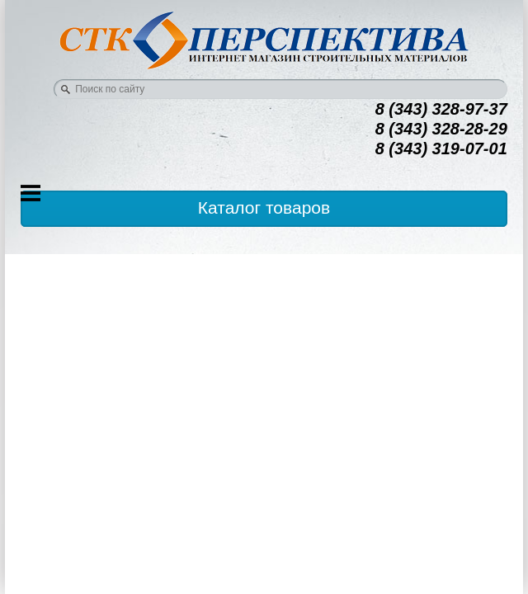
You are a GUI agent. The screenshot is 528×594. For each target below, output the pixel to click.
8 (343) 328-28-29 (441, 129)
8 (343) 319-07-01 (441, 148)
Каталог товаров (264, 207)
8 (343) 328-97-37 (441, 109)
